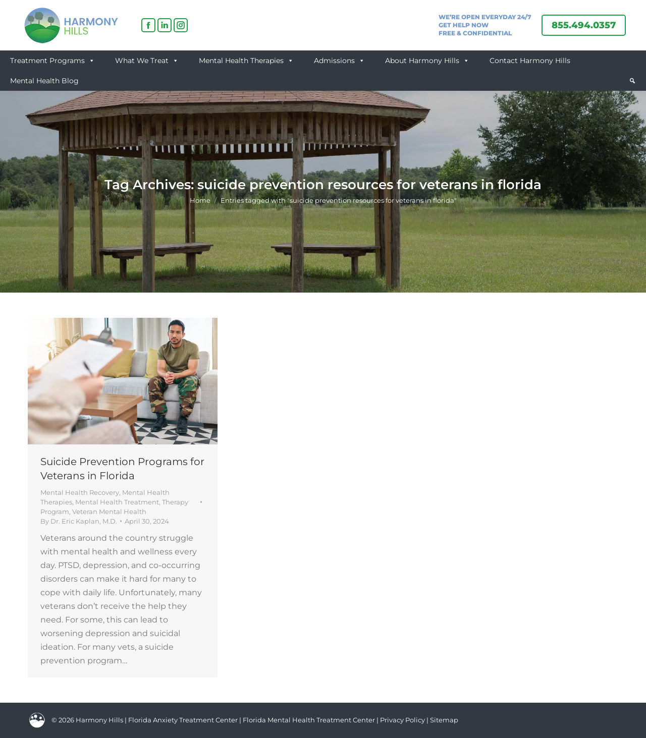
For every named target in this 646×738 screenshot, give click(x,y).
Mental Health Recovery (79, 492)
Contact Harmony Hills (530, 60)
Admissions (339, 60)
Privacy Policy (403, 720)
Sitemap (444, 720)
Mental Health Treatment (117, 502)
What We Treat (147, 60)
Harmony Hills (99, 720)
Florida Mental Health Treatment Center (309, 720)
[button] (632, 81)
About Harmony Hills (427, 60)
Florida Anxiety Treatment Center (183, 720)
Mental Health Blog (44, 80)
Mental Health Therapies (246, 60)
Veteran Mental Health (109, 511)
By (78, 521)
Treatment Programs (52, 60)
